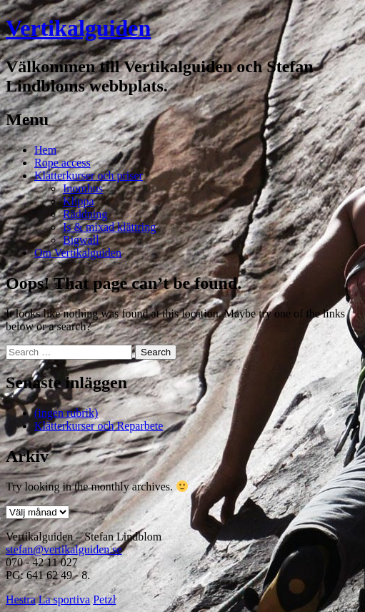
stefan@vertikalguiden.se (64, 549)
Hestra (21, 599)
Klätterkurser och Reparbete (98, 426)
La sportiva (64, 599)
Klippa (78, 201)
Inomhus (83, 188)
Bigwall (81, 240)
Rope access (62, 163)
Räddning (85, 214)
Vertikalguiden (78, 28)
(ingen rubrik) (66, 413)
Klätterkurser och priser (88, 175)
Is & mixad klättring (109, 227)
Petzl (104, 599)
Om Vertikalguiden (77, 253)
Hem (45, 150)
